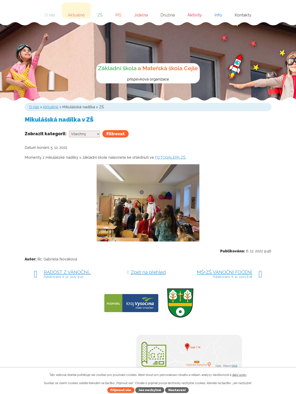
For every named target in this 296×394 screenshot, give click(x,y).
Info (218, 15)
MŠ (118, 15)
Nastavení (177, 390)
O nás (50, 15)
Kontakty (243, 15)
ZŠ (100, 15)
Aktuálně (76, 15)
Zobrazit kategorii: (46, 133)
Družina (168, 15)
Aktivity (194, 15)
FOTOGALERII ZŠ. (170, 157)
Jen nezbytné (149, 390)
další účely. (239, 375)
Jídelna (141, 15)
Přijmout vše (120, 390)
